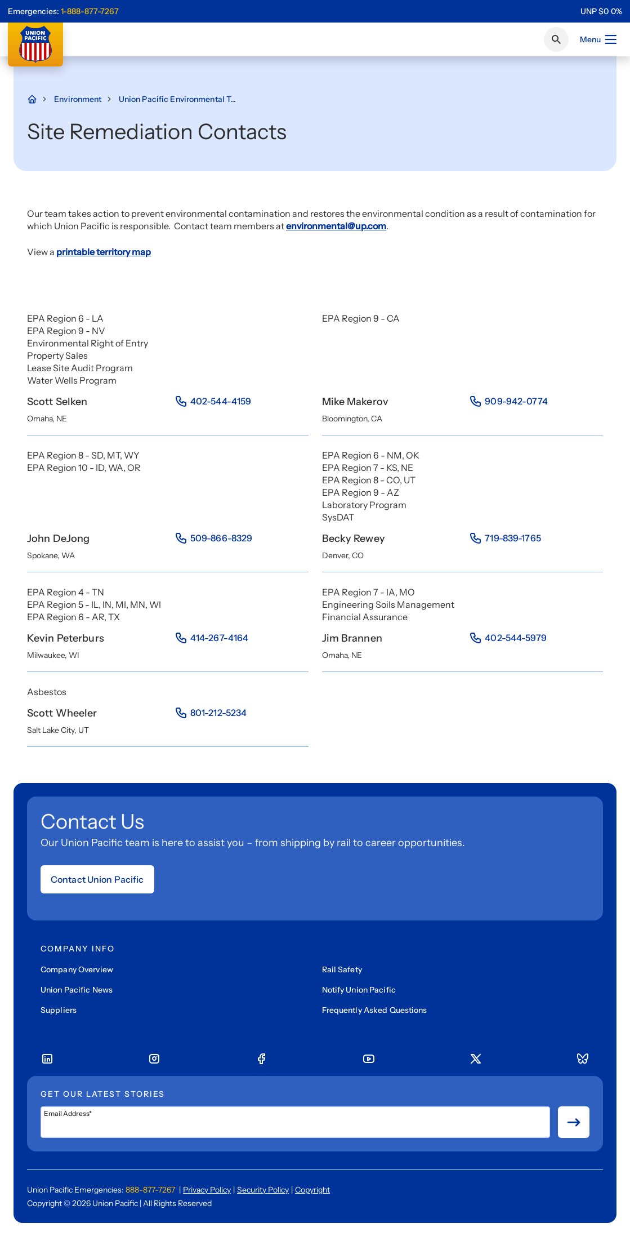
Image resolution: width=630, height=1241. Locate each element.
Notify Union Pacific (359, 990)
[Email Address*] (295, 1122)
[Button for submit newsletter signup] (573, 1122)
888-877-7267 (150, 1190)
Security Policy (263, 1190)
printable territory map (103, 251)
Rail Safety (342, 969)
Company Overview (77, 969)
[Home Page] (37, 99)
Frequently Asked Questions (374, 1010)
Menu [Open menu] (599, 39)
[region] (601, 11)
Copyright (312, 1190)
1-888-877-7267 (90, 11)
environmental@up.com (336, 226)
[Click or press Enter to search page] (556, 39)
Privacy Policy (207, 1190)
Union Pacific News (77, 990)
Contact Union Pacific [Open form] (97, 879)
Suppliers (59, 1010)
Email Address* (68, 1114)
